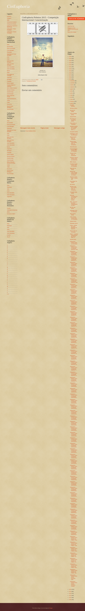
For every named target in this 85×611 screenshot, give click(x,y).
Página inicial (44, 128)
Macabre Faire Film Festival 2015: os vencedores (73, 188)
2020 (70, 68)
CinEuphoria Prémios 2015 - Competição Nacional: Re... (74, 269)
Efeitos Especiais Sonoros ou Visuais (11, 162)
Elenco (8, 70)
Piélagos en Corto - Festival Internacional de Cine (73, 29)
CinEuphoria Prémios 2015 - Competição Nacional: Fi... (74, 258)
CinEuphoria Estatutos (11, 22)
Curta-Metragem (10, 50)
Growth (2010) (73, 239)
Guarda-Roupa (10, 91)
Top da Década (10, 109)
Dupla (8, 72)
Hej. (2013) (72, 184)
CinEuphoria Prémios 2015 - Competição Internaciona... (74, 384)
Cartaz (8, 100)
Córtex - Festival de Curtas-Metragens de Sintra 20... (73, 227)
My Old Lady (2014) (72, 208)
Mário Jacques (73, 161)
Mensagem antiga (59, 128)
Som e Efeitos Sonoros (12, 88)
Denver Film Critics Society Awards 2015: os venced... (73, 173)
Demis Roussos (73, 146)
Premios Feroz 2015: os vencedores (73, 154)
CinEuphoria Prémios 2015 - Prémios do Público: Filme (74, 538)
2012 (70, 593)
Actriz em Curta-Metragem (10, 64)
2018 (70, 72)
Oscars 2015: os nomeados (73, 231)
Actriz (8, 59)
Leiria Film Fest (71, 26)
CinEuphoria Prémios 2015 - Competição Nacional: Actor (74, 280)
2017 (70, 75)
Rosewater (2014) (74, 223)
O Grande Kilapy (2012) (73, 193)
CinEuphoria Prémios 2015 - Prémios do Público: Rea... (74, 565)
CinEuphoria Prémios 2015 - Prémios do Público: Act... (74, 555)
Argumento (9, 77)
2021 (70, 66)
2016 (70, 77)
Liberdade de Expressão (12, 210)
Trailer (8, 102)
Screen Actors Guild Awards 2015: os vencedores (73, 143)
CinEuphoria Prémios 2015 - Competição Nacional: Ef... (74, 357)
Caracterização (10, 93)
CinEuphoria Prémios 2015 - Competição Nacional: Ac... (74, 286)
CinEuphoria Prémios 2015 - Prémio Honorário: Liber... (74, 577)
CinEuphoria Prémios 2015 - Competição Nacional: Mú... (74, 330)
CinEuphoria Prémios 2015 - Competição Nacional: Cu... (74, 264)
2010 (70, 597)
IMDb (8, 20)
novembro (72, 82)
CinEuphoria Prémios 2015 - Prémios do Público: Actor (74, 544)
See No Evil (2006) (72, 111)
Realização (9, 52)
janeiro (71, 103)
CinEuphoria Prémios (11, 23)
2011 (70, 595)
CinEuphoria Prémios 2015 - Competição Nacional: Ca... (74, 352)
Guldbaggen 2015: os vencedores (74, 134)
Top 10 (8, 236)
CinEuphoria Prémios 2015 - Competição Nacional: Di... (74, 341)
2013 (70, 591)
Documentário (10, 46)
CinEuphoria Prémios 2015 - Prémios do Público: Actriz (74, 549)
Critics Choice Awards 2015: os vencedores (73, 218)
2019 (70, 70)
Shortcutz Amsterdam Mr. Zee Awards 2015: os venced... (74, 197)
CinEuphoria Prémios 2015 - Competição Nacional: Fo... (74, 324)
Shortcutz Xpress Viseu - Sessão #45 (73, 178)
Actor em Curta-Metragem (10, 61)
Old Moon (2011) (73, 108)
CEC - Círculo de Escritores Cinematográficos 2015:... (74, 203)
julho (71, 91)
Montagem (9, 79)
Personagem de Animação (10, 75)
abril (71, 97)
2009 (70, 599)
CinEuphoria (18, 6)
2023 (70, 62)
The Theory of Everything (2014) (73, 120)
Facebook (9, 16)
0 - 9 (8, 294)
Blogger (51, 608)
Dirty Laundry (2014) (73, 214)
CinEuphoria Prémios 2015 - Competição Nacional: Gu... (74, 346)
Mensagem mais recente (27, 128)
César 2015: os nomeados (73, 124)
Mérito (8, 211)
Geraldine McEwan (72, 105)
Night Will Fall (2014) (73, 169)
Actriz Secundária (10, 68)
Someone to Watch (11, 213)
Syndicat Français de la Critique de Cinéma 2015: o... (74, 128)
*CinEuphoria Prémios (31, 81)
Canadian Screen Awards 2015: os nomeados (73, 165)
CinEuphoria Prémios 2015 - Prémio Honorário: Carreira (74, 584)
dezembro (72, 80)
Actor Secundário (10, 66)
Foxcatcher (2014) (74, 131)
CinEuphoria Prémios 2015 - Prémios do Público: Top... (74, 571)
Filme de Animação (11, 48)
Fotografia (9, 81)
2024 (70, 60)
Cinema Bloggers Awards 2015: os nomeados (73, 150)
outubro (72, 84)
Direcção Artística (10, 90)
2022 (70, 64)
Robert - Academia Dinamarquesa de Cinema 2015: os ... (74, 235)
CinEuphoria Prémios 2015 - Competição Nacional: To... (74, 374)
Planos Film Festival (72, 32)
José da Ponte (73, 116)
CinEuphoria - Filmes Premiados (11, 29)
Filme (8, 44)
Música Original (10, 83)
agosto (71, 89)
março (71, 99)
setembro (72, 86)
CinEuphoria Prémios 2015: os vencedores (73, 242)
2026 (70, 56)
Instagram (9, 18)
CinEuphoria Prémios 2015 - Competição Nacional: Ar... (74, 319)
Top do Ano (9, 104)
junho (71, 93)
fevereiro (72, 101)
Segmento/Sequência (11, 98)
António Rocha (73, 221)
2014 (70, 589)
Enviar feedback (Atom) (31, 131)
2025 (70, 58)
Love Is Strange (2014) (73, 114)
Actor (8, 57)
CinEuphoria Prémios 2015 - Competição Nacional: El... (74, 313)
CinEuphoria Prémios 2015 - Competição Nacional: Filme (74, 247)
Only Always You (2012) (73, 182)
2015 (70, 79)
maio (71, 95)
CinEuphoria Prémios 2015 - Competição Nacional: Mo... (74, 335)
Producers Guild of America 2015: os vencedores (74, 158)
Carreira (8, 208)
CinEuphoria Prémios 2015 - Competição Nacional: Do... (74, 253)
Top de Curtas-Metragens (10, 107)
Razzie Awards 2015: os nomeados (73, 138)
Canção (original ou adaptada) (11, 85)
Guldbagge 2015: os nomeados (73, 211)
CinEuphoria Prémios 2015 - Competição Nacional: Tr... (74, 368)
